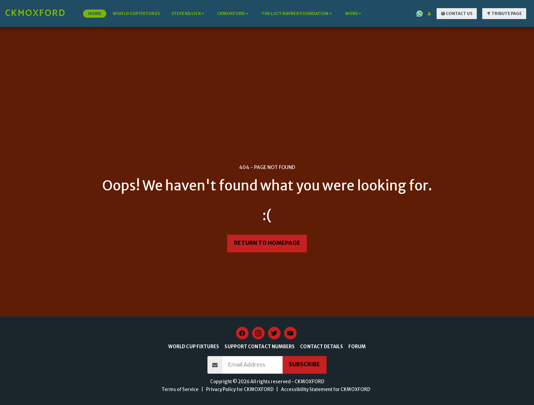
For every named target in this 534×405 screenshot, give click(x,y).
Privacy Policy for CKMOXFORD (239, 389)
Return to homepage (267, 243)
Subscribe (304, 364)
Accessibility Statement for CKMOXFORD (325, 389)
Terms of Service (180, 389)
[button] (188, 14)
